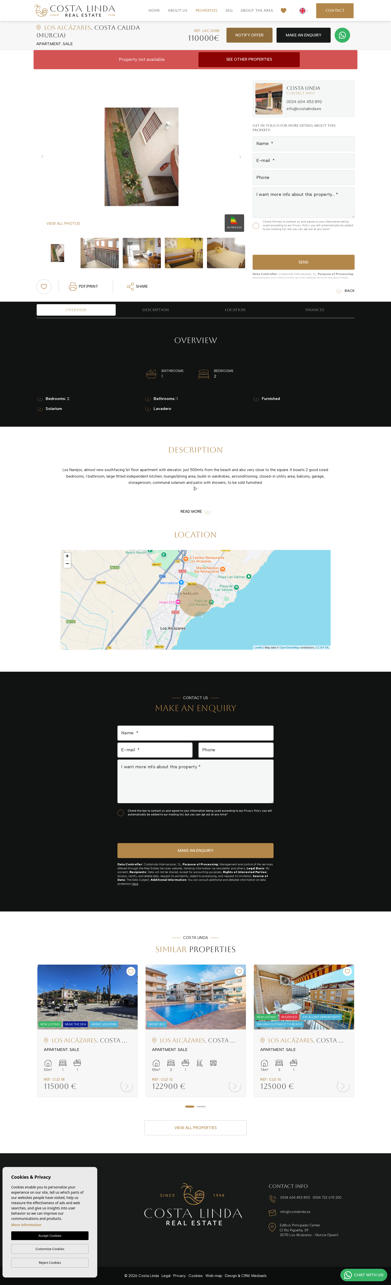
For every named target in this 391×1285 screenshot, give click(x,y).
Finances (314, 310)
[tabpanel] (87, 1030)
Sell (229, 10)
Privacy (179, 1276)
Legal (166, 1276)
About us (178, 10)
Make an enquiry (303, 35)
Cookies (196, 1276)
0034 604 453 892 (304, 101)
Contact (335, 10)
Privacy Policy (302, 225)
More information (26, 1224)
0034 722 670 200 (327, 1197)
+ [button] (67, 556)
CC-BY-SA (322, 647)
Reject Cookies (50, 1262)
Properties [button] (206, 10)
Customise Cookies (49, 1249)
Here (135, 884)
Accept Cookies (49, 1235)
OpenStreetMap (289, 647)
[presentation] (279, 242)
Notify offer (249, 35)
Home (154, 10)
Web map (213, 1276)
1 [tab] (189, 1107)
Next (242, 156)
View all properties (195, 1127)
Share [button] (137, 287)
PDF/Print (83, 287)
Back (345, 291)
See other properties (249, 59)
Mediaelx (259, 1276)
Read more (195, 511)
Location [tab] (235, 310)
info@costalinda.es (304, 108)
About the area (257, 10)
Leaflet (258, 647)
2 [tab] (201, 1106)
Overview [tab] (76, 310)
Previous (41, 156)
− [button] (67, 564)
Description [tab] (155, 310)
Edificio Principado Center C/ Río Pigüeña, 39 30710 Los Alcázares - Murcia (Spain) (309, 1230)
